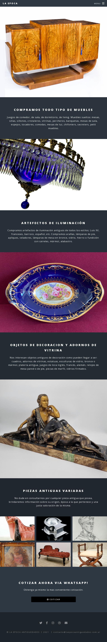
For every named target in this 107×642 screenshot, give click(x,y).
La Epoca (10, 3)
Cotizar (53, 599)
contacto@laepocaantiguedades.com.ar (76, 632)
